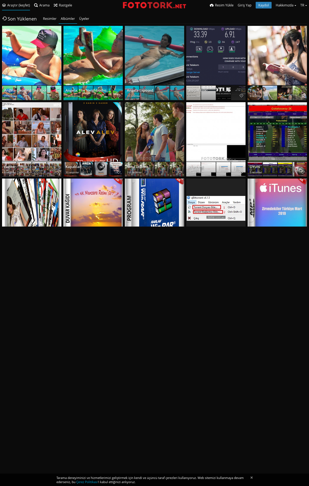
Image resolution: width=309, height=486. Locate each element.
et (251, 397)
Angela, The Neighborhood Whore (88, 91)
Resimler (50, 18)
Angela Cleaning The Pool (24, 91)
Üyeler (84, 18)
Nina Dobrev (137, 168)
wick (191, 397)
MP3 (253, 244)
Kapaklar (72, 168)
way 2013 (73, 473)
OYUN (254, 168)
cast (7, 397)
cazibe (9, 168)
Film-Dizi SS (75, 320)
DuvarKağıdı (75, 244)
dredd (70, 397)
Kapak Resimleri (139, 320)
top (252, 320)
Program (134, 244)
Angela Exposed (139, 91)
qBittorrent (197, 244)
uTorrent (195, 168)
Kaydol (263, 5)
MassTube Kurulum (142, 473)
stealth (193, 320)
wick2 (131, 397)
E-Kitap (9, 244)
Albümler (68, 18)
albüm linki (196, 91)
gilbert (9, 473)
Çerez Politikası (87, 482)
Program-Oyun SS (18, 320)
